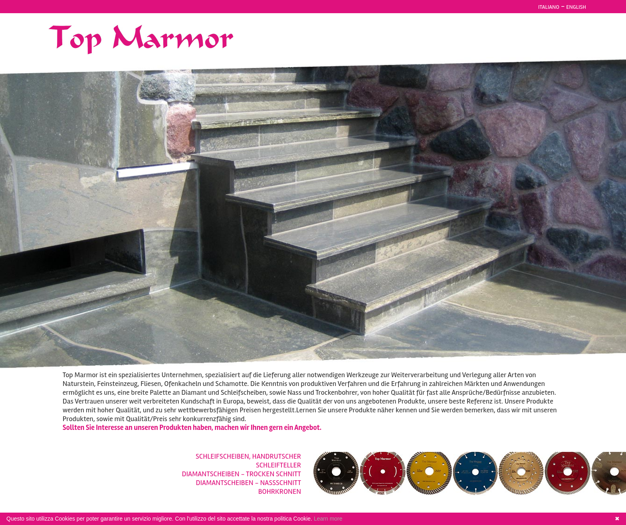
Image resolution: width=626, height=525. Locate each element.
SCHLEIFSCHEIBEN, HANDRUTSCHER (248, 456)
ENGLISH (576, 7)
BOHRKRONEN (279, 491)
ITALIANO (548, 7)
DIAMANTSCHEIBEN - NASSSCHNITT (248, 482)
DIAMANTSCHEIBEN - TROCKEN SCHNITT (241, 473)
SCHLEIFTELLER (278, 465)
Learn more (328, 518)
